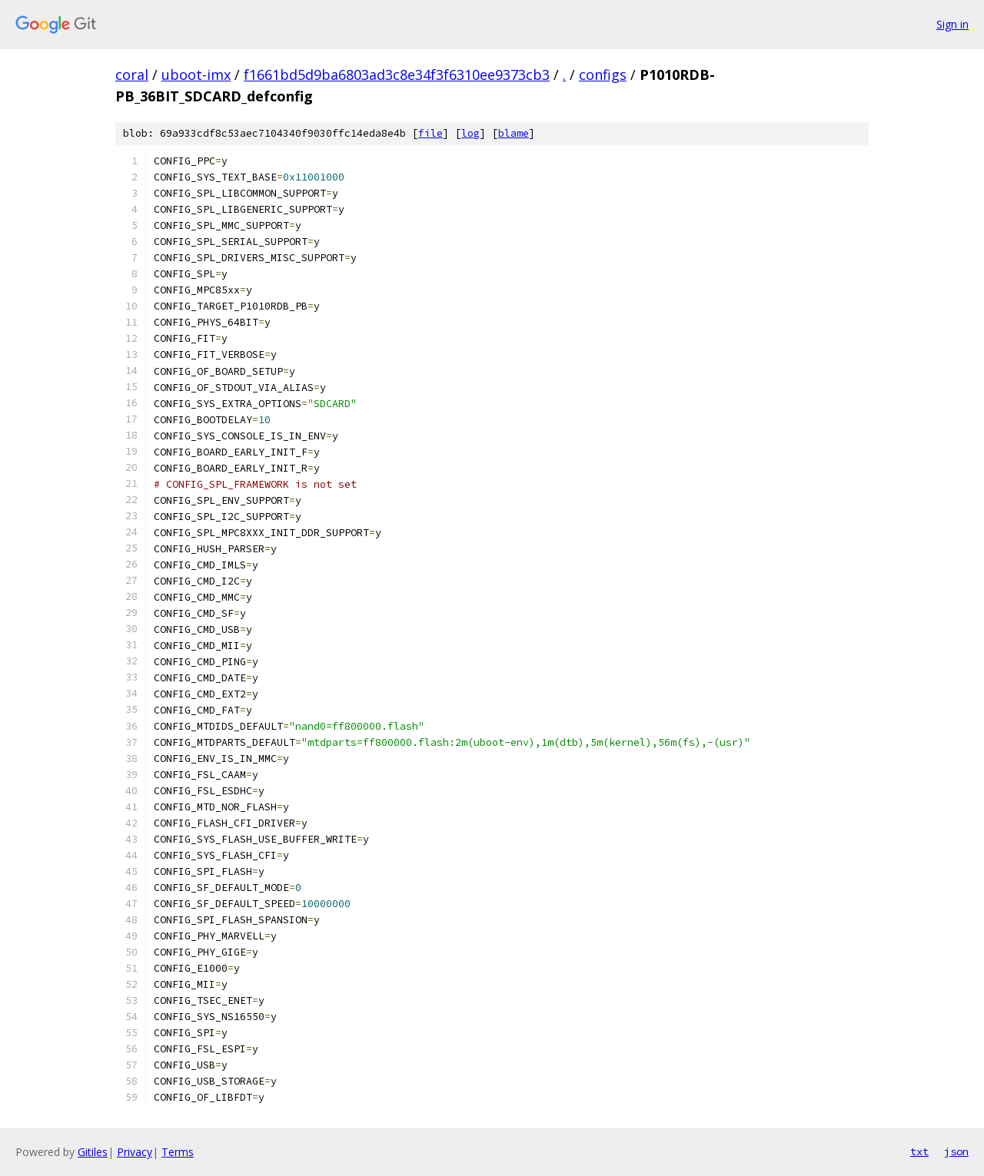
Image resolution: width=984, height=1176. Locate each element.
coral (131, 74)
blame (513, 133)
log (470, 133)
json (956, 1151)
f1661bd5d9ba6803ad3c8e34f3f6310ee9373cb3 (397, 74)
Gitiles (93, 1152)
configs (603, 74)
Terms (177, 1152)
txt (919, 1151)
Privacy (134, 1152)
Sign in (952, 24)
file (430, 133)
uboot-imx (196, 74)
